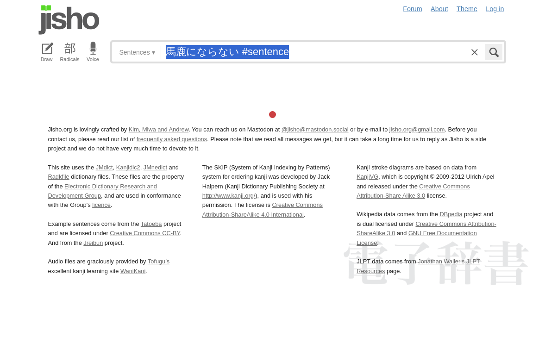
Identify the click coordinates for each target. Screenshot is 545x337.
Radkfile (58, 176)
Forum (412, 8)
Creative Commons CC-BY (145, 233)
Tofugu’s (158, 261)
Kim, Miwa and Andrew (158, 129)
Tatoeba (151, 223)
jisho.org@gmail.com (417, 129)
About (439, 8)
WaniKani (132, 271)
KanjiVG (367, 176)
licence (101, 204)
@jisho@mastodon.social (315, 129)
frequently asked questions (172, 139)
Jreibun (93, 242)
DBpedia (450, 214)
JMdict (104, 167)
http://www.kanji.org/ (229, 195)
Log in (495, 8)
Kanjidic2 (128, 167)
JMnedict (155, 167)
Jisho (69, 20)
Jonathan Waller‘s (441, 261)
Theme (467, 8)
